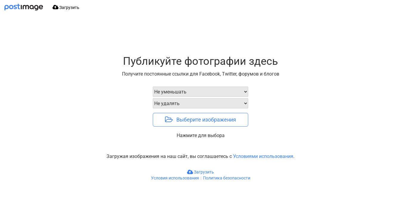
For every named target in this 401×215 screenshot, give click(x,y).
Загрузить (200, 172)
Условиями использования (263, 156)
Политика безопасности (226, 178)
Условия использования (175, 178)
